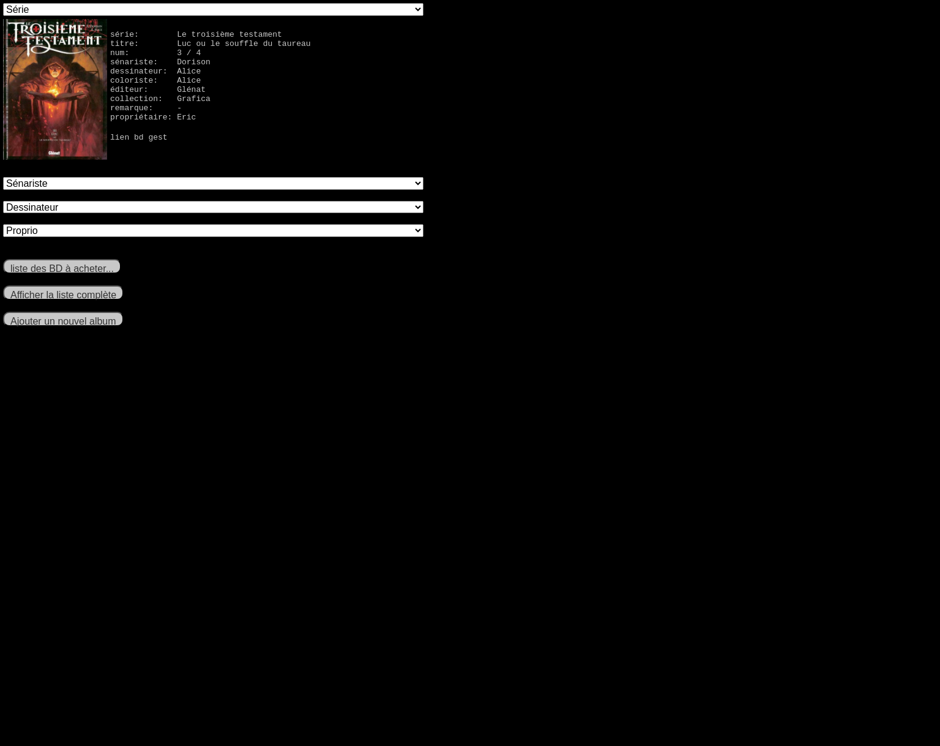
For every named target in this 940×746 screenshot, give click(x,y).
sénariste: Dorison (160, 68)
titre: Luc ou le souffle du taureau (210, 46)
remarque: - (146, 123)
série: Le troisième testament (196, 35)
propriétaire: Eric (153, 134)
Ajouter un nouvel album (63, 321)
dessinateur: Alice (155, 79)
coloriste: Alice (155, 90)
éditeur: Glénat (158, 101)
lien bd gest (139, 156)
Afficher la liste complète (63, 295)
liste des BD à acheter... (62, 268)
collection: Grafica (160, 112)
